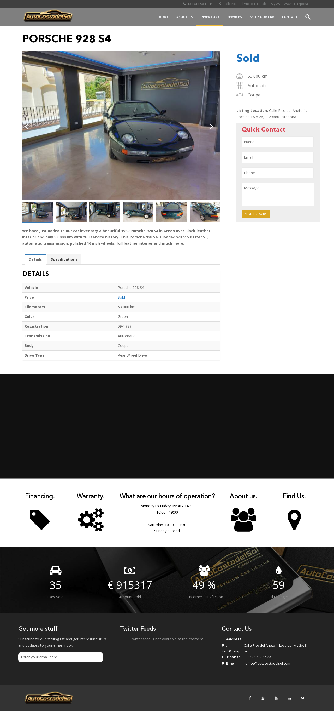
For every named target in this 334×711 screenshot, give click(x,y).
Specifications (64, 259)
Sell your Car (262, 17)
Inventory (209, 17)
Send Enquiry (256, 214)
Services (234, 17)
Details (35, 259)
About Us (184, 17)
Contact (289, 17)
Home (164, 17)
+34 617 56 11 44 (197, 4)
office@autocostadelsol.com (267, 663)
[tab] (35, 259)
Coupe (254, 95)
